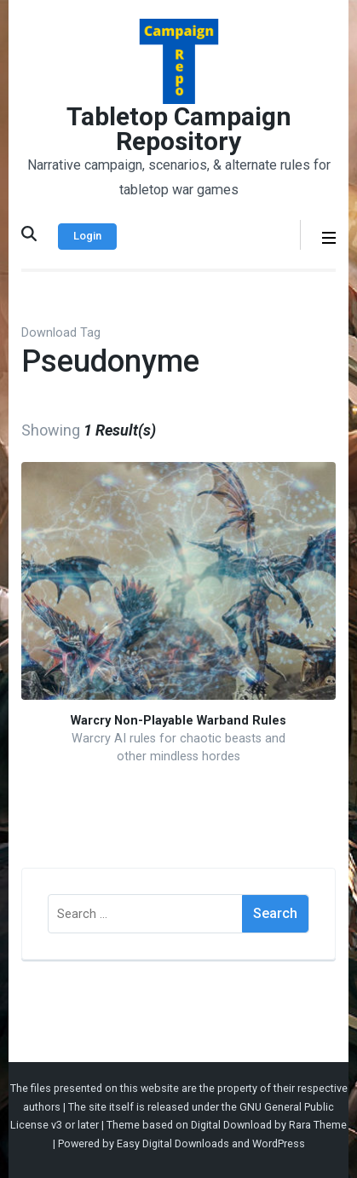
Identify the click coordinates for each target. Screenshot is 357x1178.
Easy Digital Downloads (173, 1143)
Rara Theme (318, 1124)
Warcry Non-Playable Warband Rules (178, 720)
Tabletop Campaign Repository (178, 128)
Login (87, 235)
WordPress (278, 1143)
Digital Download (231, 1124)
